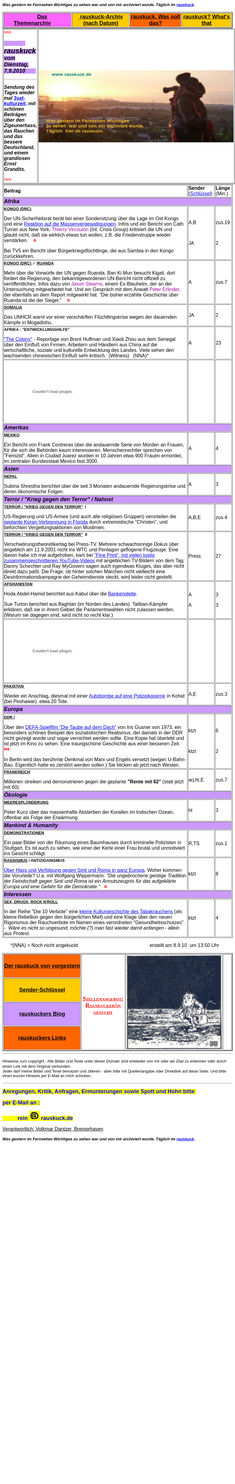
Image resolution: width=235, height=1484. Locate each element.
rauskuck (185, 4)
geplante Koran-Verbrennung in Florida (46, 522)
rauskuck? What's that (206, 20)
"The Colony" (18, 339)
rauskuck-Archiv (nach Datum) (100, 20)
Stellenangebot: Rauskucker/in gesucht (103, 1002)
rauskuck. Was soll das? (155, 20)
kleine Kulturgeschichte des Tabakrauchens (126, 911)
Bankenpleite (122, 593)
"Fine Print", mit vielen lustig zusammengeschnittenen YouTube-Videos (79, 558)
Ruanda (45, 263)
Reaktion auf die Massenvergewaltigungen (70, 224)
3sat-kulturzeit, (15, 100)
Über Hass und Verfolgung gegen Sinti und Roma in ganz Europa (74, 870)
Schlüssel (200, 193)
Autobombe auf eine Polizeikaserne (127, 696)
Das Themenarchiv (32, 20)
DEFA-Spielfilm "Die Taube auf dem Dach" (70, 727)
